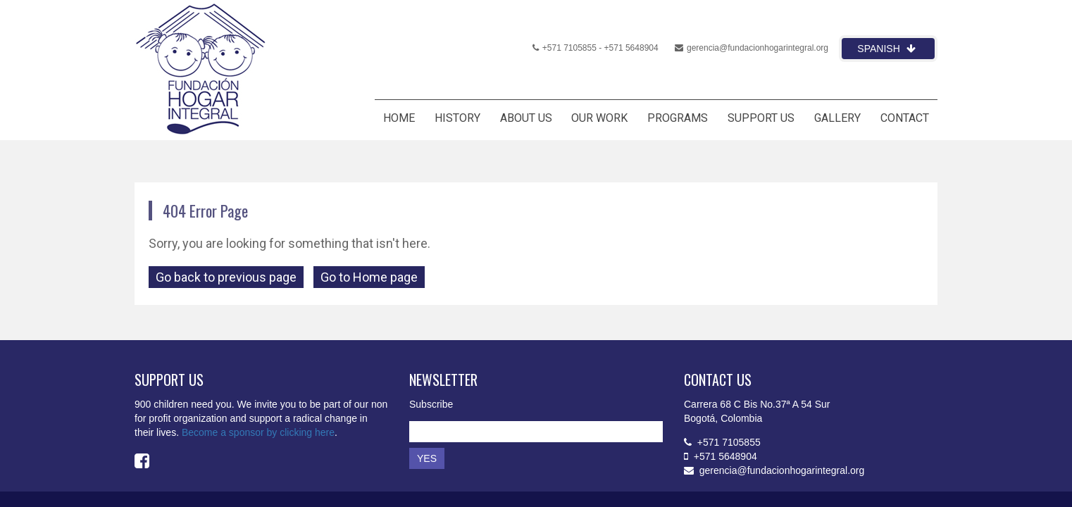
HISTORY (457, 118)
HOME (399, 118)
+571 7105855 (564, 48)
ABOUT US (526, 118)
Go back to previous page (226, 277)
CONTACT (904, 118)
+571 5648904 (631, 48)
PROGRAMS (677, 118)
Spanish (886, 48)
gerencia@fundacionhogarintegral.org (751, 48)
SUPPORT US (761, 118)
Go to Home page (369, 277)
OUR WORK (599, 118)
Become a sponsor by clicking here (258, 432)
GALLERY (837, 118)
